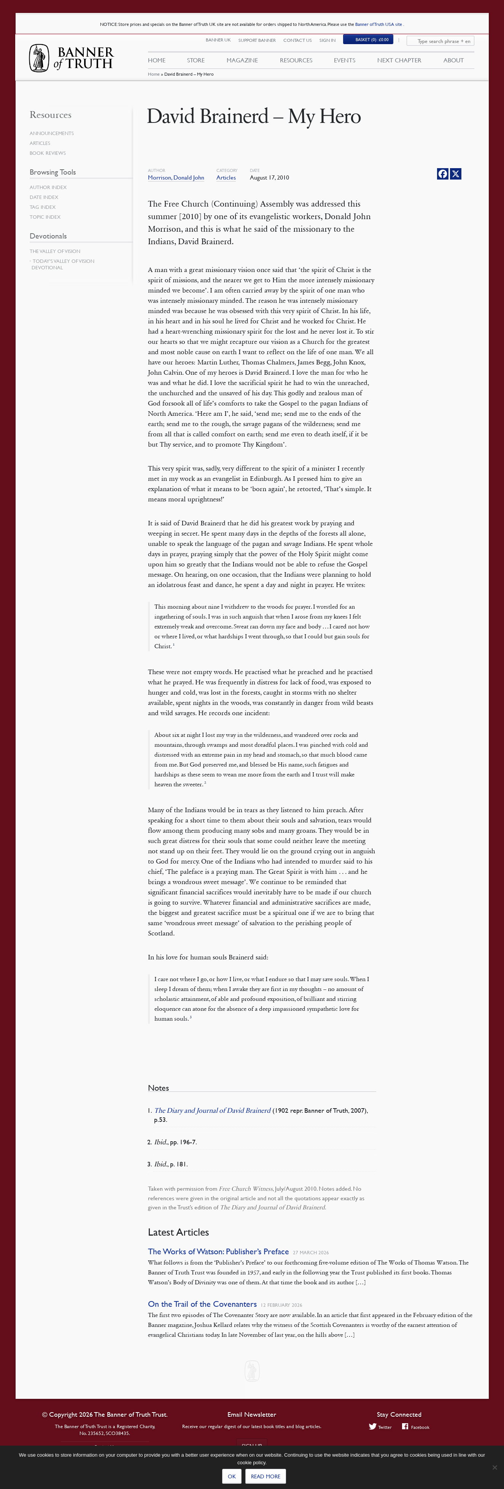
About (454, 64)
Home (153, 81)
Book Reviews (49, 153)
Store (196, 64)
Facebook (416, 1427)
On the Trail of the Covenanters (202, 1304)
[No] (494, 1467)
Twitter (379, 1427)
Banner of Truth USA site (379, 24)
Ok (232, 1476)
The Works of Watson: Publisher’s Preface (218, 1251)
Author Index (49, 187)
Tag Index (43, 207)
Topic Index (46, 217)
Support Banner (262, 45)
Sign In (332, 45)
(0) (377, 44)
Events (344, 64)
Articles (226, 177)
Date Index (45, 197)
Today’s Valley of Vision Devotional (63, 264)
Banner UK (223, 45)
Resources (296, 64)
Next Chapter (399, 64)
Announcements (53, 133)
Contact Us (302, 45)
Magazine (242, 64)
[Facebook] (442, 174)
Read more (265, 1476)
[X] (455, 174)
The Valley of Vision (56, 251)
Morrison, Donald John (176, 177)
